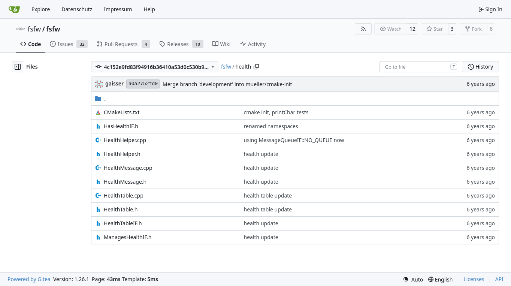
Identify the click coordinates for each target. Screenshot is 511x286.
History (480, 66)
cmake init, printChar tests (276, 112)
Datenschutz (76, 9)
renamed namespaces (271, 126)
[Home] (14, 9)
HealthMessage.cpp (128, 167)
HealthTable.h (120, 209)
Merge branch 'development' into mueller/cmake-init (227, 84)
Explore (40, 9)
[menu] (413, 279)
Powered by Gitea (29, 279)
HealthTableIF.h (123, 223)
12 (412, 28)
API (499, 279)
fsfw (34, 29)
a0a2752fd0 (143, 84)
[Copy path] (256, 66)
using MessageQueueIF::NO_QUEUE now (294, 140)
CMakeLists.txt (121, 112)
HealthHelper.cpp (125, 140)
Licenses (473, 279)
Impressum (118, 9)
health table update (268, 195)
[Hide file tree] (17, 66)
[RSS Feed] (363, 28)
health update (261, 153)
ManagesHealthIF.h (127, 237)
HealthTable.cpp (123, 195)
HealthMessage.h (125, 181)
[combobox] (419, 66)
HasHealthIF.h (121, 126)
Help (149, 9)
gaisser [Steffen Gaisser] (114, 83)
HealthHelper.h (122, 153)
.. (101, 98)
